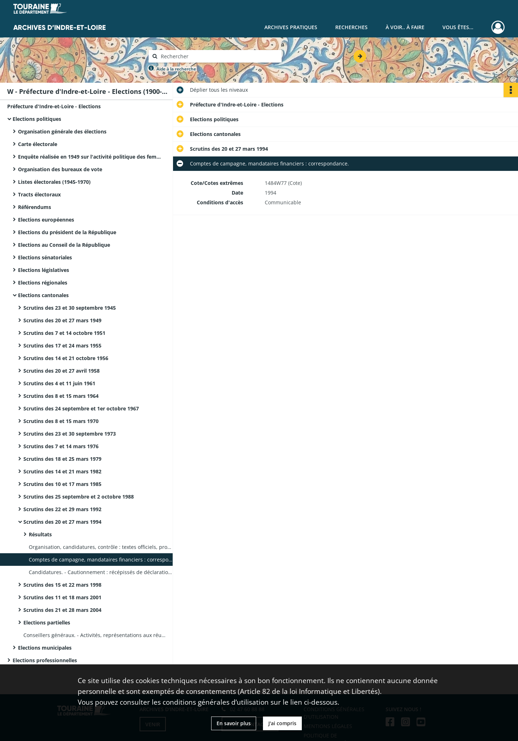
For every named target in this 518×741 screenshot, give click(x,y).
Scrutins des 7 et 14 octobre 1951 (64, 332)
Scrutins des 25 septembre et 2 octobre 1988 (78, 496)
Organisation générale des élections (62, 131)
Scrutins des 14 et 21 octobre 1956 (65, 358)
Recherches (351, 27)
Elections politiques (37, 118)
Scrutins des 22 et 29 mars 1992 (62, 509)
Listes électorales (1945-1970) (54, 181)
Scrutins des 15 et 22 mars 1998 (62, 584)
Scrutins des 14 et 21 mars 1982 (62, 471)
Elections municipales (45, 647)
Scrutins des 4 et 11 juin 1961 (59, 383)
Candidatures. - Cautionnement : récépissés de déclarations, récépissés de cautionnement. (101, 572)
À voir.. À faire (405, 27)
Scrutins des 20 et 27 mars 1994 (62, 521)
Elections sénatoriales (45, 257)
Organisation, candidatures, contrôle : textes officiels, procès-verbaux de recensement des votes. (101, 547)
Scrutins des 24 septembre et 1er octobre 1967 (81, 408)
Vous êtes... (457, 27)
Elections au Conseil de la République (64, 244)
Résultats (40, 534)
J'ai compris (282, 723)
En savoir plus (234, 723)
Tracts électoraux (39, 194)
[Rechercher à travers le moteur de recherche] (219, 56)
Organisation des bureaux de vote (60, 169)
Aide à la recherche (176, 69)
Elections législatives (43, 270)
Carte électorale (37, 144)
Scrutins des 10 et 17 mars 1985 (62, 484)
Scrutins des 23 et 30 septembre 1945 (69, 307)
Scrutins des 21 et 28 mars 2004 (62, 609)
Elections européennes (46, 219)
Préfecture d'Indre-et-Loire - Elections (54, 106)
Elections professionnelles (45, 660)
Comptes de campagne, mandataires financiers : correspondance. (101, 559)
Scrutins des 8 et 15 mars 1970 (61, 421)
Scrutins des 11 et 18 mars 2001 (62, 597)
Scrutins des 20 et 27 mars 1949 (62, 320)
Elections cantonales (43, 295)
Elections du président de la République (67, 232)
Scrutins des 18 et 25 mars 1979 (62, 458)
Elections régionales (42, 282)
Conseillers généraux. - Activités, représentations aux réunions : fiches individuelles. (95, 635)
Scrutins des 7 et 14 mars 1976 (61, 446)
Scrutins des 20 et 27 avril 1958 (61, 370)
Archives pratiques (290, 27)
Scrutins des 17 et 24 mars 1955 (62, 345)
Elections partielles (46, 622)
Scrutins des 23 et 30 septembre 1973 (69, 433)
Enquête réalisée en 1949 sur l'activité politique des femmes (90, 156)
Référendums (34, 207)
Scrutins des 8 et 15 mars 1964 (61, 395)
